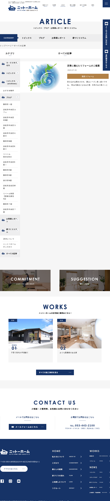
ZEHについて (8, 239)
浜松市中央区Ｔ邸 (9, 210)
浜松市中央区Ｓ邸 (9, 126)
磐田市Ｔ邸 (7, 204)
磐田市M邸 (7, 141)
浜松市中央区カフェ (9, 111)
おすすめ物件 (8, 90)
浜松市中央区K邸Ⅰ (9, 163)
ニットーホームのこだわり (9, 245)
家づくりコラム (79, 38)
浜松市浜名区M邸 (9, 187)
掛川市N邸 (7, 180)
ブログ (42, 38)
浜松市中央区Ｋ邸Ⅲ (9, 134)
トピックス (27, 38)
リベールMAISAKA (7, 155)
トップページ (6, 46)
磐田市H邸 (7, 170)
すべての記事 (11, 253)
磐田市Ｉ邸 (7, 104)
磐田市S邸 (7, 175)
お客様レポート (58, 38)
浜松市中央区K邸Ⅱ (9, 147)
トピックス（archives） (12, 82)
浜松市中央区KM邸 (8, 119)
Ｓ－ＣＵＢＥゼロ (11, 64)
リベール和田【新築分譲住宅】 (8, 196)
